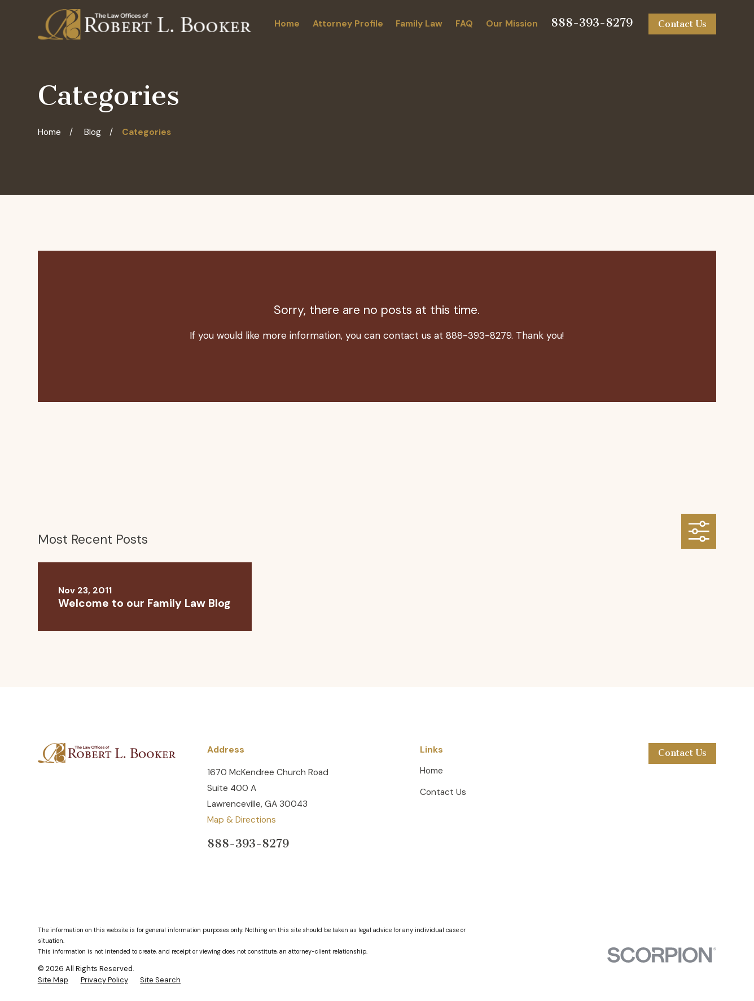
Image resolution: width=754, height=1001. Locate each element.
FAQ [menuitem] (464, 23)
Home (431, 770)
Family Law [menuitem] (419, 23)
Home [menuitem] (287, 23)
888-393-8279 (592, 22)
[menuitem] (53, 980)
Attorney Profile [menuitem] (348, 23)
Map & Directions (241, 819)
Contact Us (682, 24)
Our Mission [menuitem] (512, 23)
